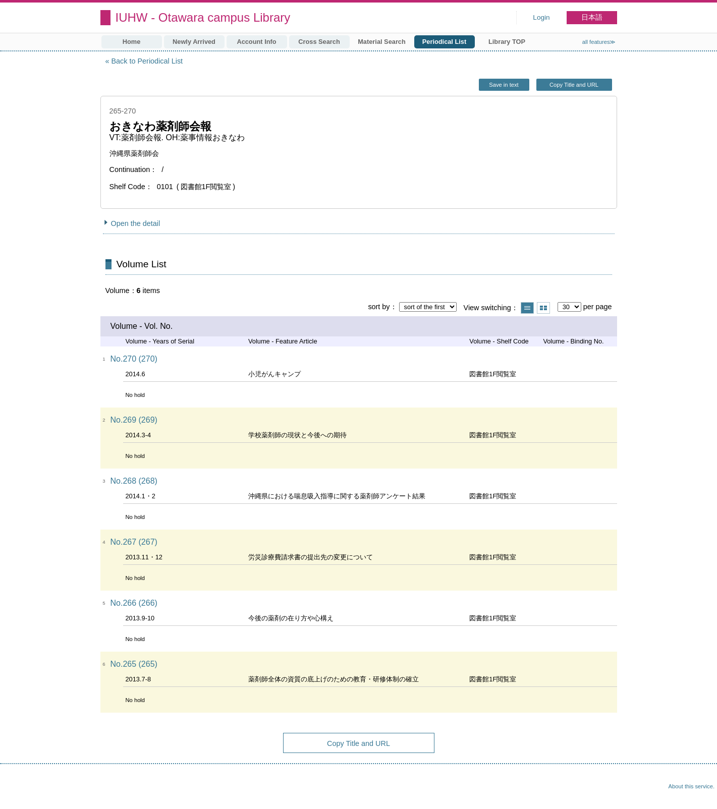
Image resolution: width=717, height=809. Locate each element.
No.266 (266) (134, 603)
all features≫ (599, 42)
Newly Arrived (194, 41)
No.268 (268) (134, 481)
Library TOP (506, 41)
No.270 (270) (134, 359)
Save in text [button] (503, 85)
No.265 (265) (134, 664)
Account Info (256, 41)
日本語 (591, 17)
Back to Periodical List (147, 61)
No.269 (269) (134, 420)
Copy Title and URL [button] (573, 85)
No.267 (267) (134, 542)
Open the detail (135, 223)
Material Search (382, 41)
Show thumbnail (543, 308)
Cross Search (319, 41)
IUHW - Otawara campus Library (203, 17)
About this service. (691, 786)
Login (541, 17)
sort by (379, 307)
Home (132, 41)
